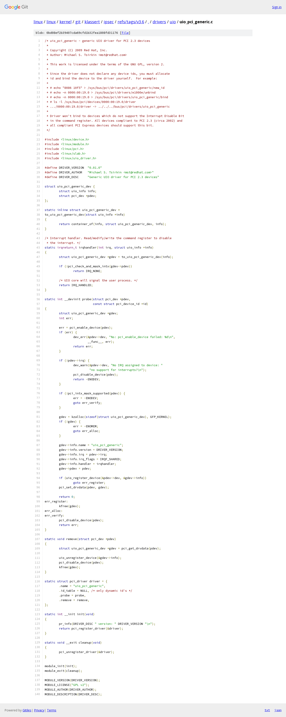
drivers (159, 21)
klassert (92, 21)
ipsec (109, 21)
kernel (65, 21)
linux (38, 21)
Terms (51, 710)
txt (267, 710)
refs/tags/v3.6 (131, 21)
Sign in (277, 7)
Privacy (39, 710)
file (125, 33)
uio (173, 21)
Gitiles (27, 710)
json (278, 710)
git (78, 21)
